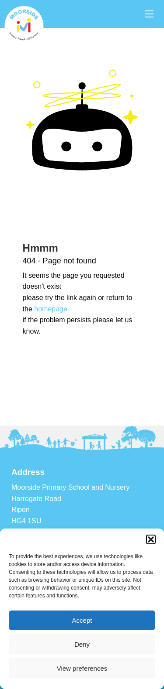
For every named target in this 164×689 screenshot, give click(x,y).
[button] (151, 539)
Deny (82, 644)
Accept (82, 620)
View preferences (82, 668)
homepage (50, 309)
